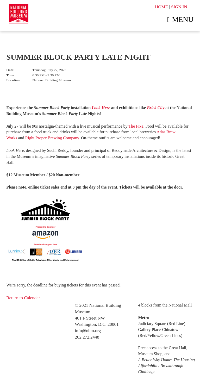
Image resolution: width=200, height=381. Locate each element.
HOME (161, 6)
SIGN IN (179, 6)
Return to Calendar (23, 297)
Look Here (101, 107)
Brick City (155, 107)
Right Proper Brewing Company (52, 138)
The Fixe (135, 126)
